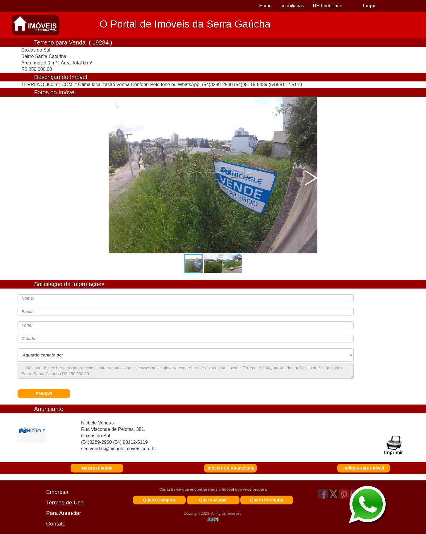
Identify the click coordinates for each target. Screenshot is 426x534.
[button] (311, 177)
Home (265, 5)
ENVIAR (44, 393)
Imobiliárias (292, 5)
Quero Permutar (266, 499)
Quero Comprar (159, 499)
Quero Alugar (213, 499)
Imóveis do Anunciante (230, 467)
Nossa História (97, 467)
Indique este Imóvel (363, 467)
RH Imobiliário (327, 5)
